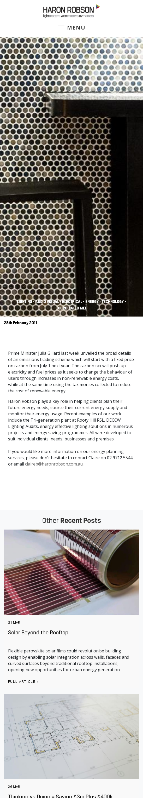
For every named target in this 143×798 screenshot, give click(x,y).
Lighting (24, 301)
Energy (92, 301)
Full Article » (23, 681)
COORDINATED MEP (71, 308)
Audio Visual (47, 301)
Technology (113, 301)
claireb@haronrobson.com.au (54, 464)
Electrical (72, 301)
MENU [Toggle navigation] (71, 28)
